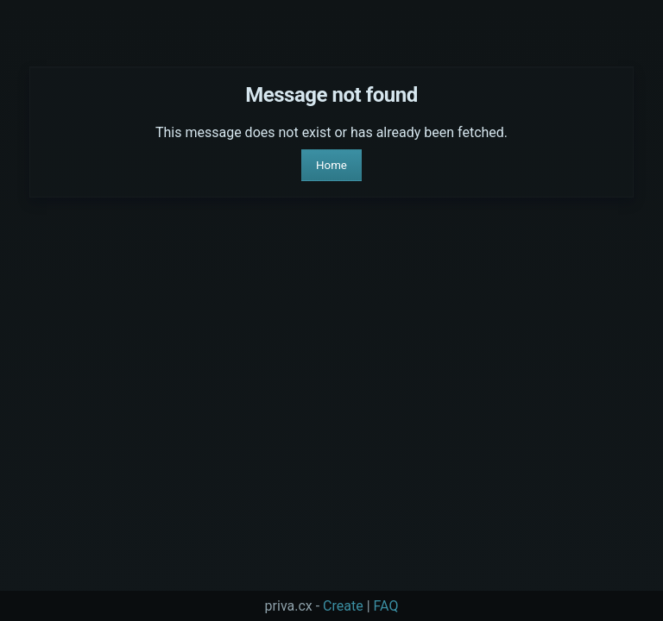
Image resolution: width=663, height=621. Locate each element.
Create (343, 606)
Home (331, 165)
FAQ (386, 606)
